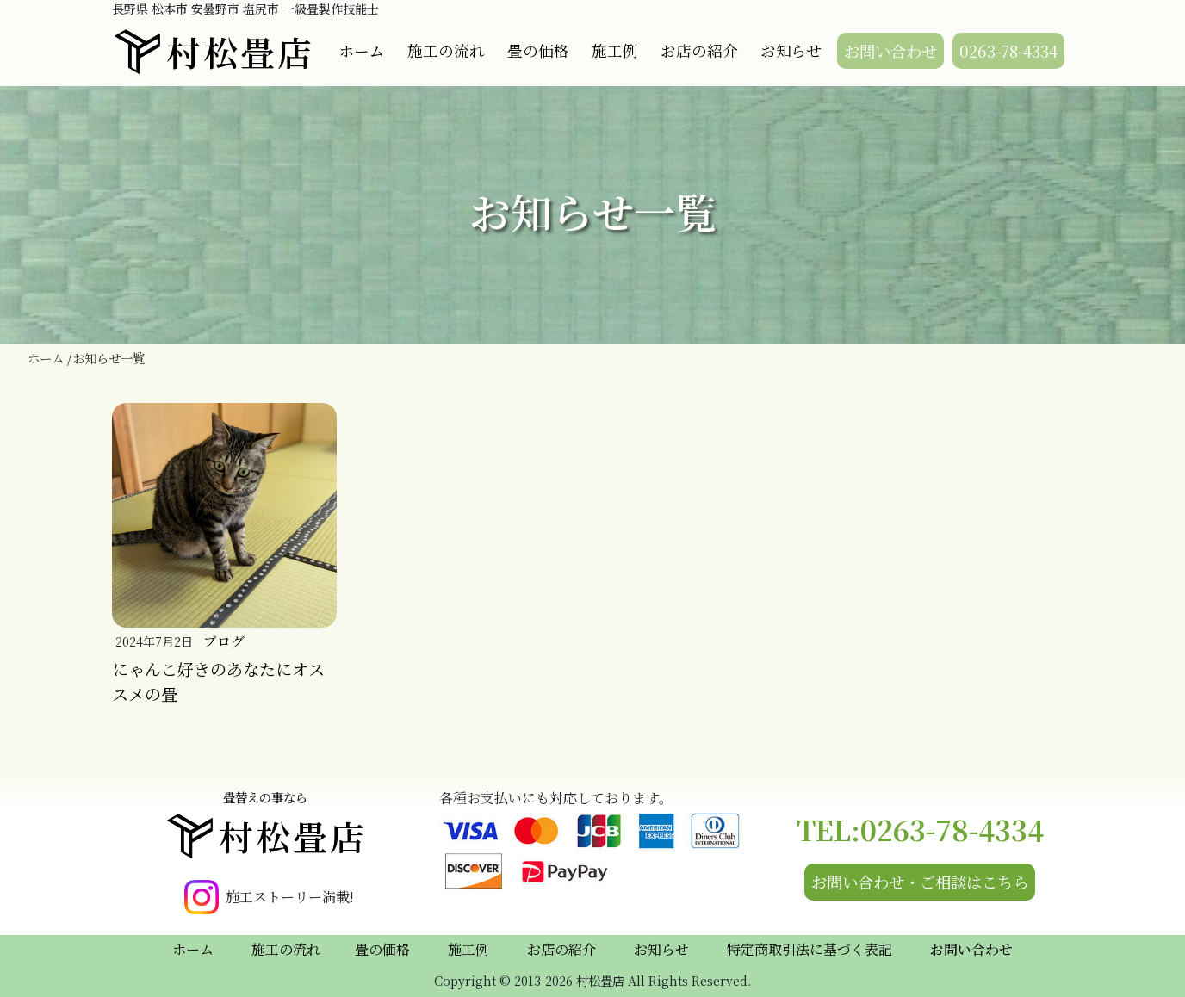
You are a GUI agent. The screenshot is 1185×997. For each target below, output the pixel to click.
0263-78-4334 (1008, 51)
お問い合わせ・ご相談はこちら (919, 881)
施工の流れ (446, 50)
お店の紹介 (699, 50)
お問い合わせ (890, 51)
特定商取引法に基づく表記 (809, 949)
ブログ (224, 641)
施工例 (615, 50)
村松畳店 (213, 51)
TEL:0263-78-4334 (920, 829)
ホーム (361, 50)
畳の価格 (538, 50)
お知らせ (791, 50)
